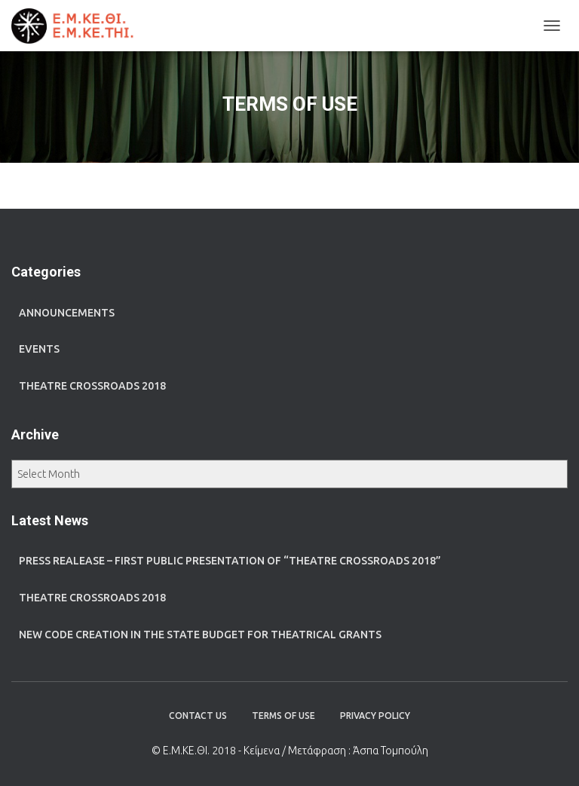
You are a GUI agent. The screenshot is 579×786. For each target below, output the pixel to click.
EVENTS (39, 349)
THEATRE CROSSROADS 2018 (92, 386)
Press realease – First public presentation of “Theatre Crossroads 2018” (230, 561)
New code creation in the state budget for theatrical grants (200, 634)
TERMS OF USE (283, 715)
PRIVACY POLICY (375, 715)
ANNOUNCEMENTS (67, 313)
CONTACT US (198, 715)
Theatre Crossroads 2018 (92, 598)
